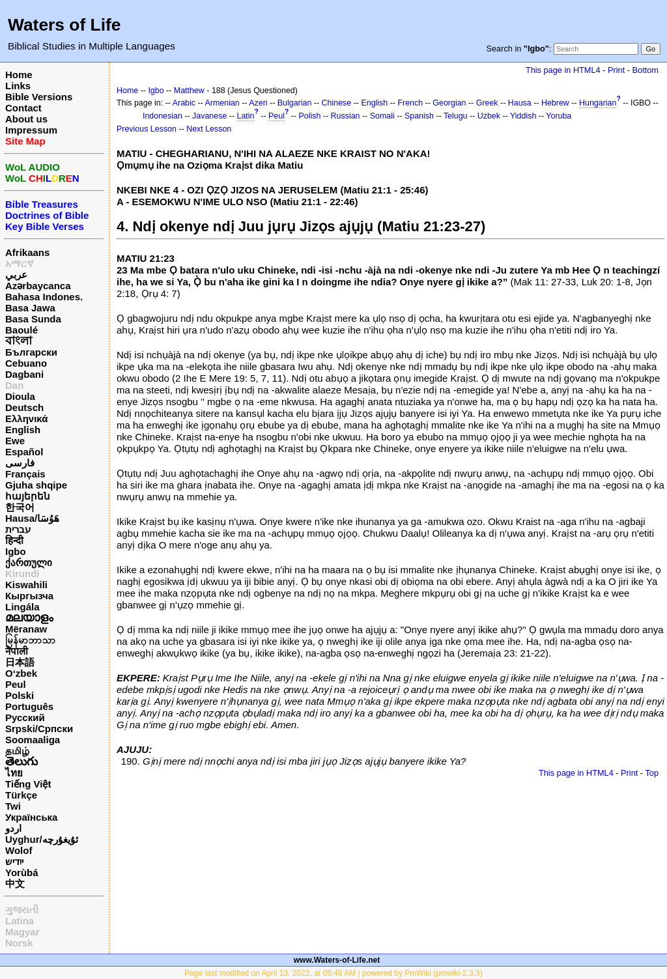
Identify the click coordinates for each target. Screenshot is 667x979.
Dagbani (24, 374)
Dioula (20, 396)
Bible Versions (38, 96)
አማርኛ (19, 263)
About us (26, 118)
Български (31, 352)
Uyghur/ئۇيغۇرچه (41, 839)
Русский (25, 717)
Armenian (222, 102)
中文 (15, 883)
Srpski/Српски (39, 728)
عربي (16, 274)
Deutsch (24, 407)
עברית (18, 529)
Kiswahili (26, 584)
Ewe (15, 440)
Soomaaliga (32, 739)
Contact (23, 107)
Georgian (449, 102)
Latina (19, 920)
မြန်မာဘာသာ (30, 640)
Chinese (337, 102)
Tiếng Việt (28, 783)
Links (18, 85)
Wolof (18, 850)
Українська (31, 817)
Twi (13, 806)
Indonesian (162, 116)
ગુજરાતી (21, 909)
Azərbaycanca (38, 285)
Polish (309, 116)
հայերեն (27, 496)
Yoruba (558, 116)
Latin (246, 116)
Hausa (520, 102)
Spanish (419, 116)
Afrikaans (27, 252)
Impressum (31, 129)
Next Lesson (208, 129)
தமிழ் (17, 750)
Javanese (209, 116)
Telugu (456, 116)
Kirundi (22, 573)
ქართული (28, 562)
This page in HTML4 (563, 70)
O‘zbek (21, 673)
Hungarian (597, 102)
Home (19, 74)
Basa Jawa (30, 307)
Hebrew (555, 102)
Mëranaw (26, 628)
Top (652, 773)
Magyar (22, 931)
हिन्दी (14, 540)
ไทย (14, 772)
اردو (13, 828)
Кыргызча (29, 595)
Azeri (258, 102)
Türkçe (21, 795)
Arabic (184, 102)
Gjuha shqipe (36, 484)
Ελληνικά (26, 418)
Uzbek (488, 116)
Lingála (22, 606)
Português (29, 706)
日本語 (20, 662)
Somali (382, 116)
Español (24, 451)
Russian (345, 116)
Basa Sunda (33, 318)
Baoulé (21, 329)
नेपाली (16, 651)
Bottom (645, 70)
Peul (15, 684)
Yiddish (523, 116)
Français (25, 473)
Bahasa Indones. (44, 296)
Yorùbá (21, 872)
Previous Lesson (147, 129)
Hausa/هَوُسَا (32, 518)
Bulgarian (294, 102)
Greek (487, 102)
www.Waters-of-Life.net (337, 960)
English (22, 429)
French (410, 102)
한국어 (20, 507)
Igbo (15, 551)
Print (616, 70)
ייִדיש (14, 861)
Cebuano (26, 363)
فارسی (20, 462)
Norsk (19, 942)
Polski (19, 695)
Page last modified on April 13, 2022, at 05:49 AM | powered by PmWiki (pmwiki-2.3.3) (333, 973)
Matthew (189, 90)
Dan (14, 385)
